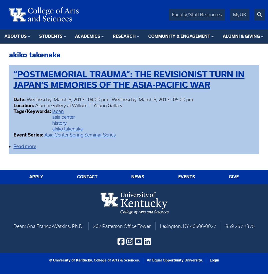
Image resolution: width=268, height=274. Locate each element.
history (59, 123)
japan (58, 111)
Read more (25, 146)
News (137, 177)
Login (214, 260)
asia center (63, 117)
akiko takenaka (67, 128)
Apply (36, 177)
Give (234, 177)
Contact (87, 177)
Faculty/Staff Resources (197, 14)
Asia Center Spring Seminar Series (80, 135)
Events (186, 177)
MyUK (239, 14)
